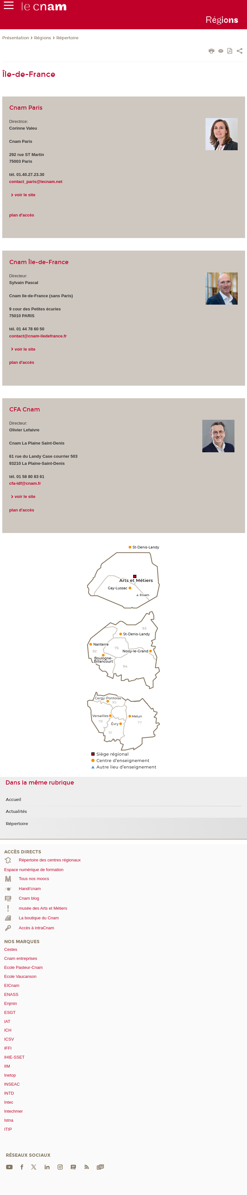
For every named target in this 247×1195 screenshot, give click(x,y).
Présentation (15, 38)
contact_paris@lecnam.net (35, 181)
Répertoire (67, 38)
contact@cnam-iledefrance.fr (38, 336)
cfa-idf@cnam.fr (25, 483)
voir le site (25, 194)
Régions (42, 38)
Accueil (13, 799)
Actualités (16, 811)
